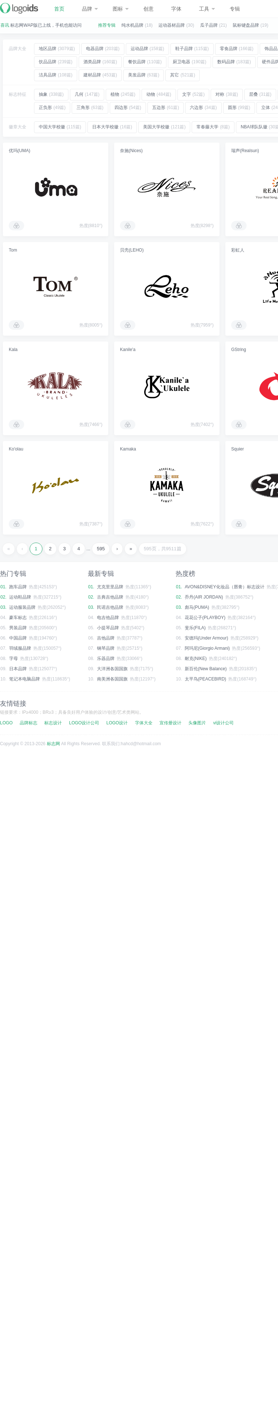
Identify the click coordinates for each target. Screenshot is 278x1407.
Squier (237, 449)
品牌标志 (28, 722)
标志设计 (53, 722)
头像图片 (197, 722)
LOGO (6, 722)
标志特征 (17, 94)
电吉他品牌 (108, 617)
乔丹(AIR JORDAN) (204, 597)
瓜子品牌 (209, 25)
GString (238, 349)
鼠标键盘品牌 (246, 25)
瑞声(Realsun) (245, 150)
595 (101, 548)
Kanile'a (127, 349)
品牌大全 (17, 48)
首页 (59, 9)
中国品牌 (18, 638)
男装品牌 (18, 627)
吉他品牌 (105, 638)
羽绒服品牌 (20, 648)
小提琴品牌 (108, 627)
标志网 (53, 743)
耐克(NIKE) (196, 658)
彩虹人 (237, 250)
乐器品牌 (105, 658)
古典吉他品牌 (110, 597)
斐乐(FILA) (195, 627)
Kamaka (128, 449)
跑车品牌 (18, 586)
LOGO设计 (117, 722)
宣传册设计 (170, 722)
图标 (121, 9)
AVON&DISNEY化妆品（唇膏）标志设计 (224, 586)
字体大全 (144, 722)
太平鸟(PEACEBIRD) (205, 679)
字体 (176, 9)
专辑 (235, 9)
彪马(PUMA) (197, 607)
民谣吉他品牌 (110, 607)
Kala (13, 349)
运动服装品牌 (22, 607)
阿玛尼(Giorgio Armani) (207, 648)
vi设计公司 (223, 722)
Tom (13, 250)
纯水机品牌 (132, 25)
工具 (207, 9)
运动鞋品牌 (20, 597)
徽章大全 (17, 126)
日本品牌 (18, 668)
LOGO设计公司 (84, 722)
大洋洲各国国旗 (112, 668)
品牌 (90, 9)
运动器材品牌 (171, 25)
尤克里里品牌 (110, 586)
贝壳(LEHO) (132, 250)
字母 (13, 658)
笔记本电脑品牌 (24, 679)
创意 (148, 9)
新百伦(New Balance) (206, 668)
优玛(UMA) (19, 150)
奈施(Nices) (131, 150)
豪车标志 (18, 617)
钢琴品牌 (105, 648)
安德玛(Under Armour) (206, 638)
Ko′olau (16, 449)
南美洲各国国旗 (112, 679)
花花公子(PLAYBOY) (205, 617)
